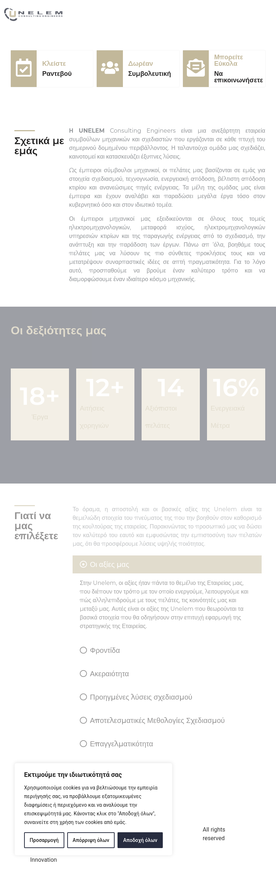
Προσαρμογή (44, 840)
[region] (93, 809)
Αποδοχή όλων (140, 840)
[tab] (167, 595)
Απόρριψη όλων (91, 840)
